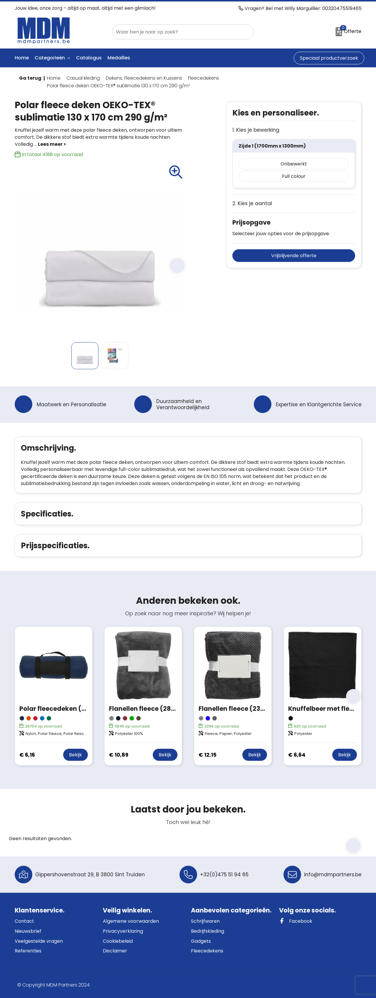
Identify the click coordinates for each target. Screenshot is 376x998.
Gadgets (201, 941)
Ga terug (30, 78)
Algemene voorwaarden (131, 921)
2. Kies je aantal (252, 203)
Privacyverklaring (123, 931)
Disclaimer (115, 950)
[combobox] (176, 32)
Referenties (28, 950)
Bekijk (75, 754)
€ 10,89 (118, 754)
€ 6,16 (27, 754)
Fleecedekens (203, 78)
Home (54, 78)
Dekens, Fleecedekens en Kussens (144, 78)
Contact (24, 921)
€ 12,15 (207, 754)
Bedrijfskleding (207, 931)
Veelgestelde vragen (39, 941)
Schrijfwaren (205, 921)
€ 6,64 (297, 754)
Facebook (295, 921)
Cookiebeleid (118, 941)
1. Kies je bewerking (255, 130)
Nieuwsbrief (28, 931)
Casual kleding (83, 78)
